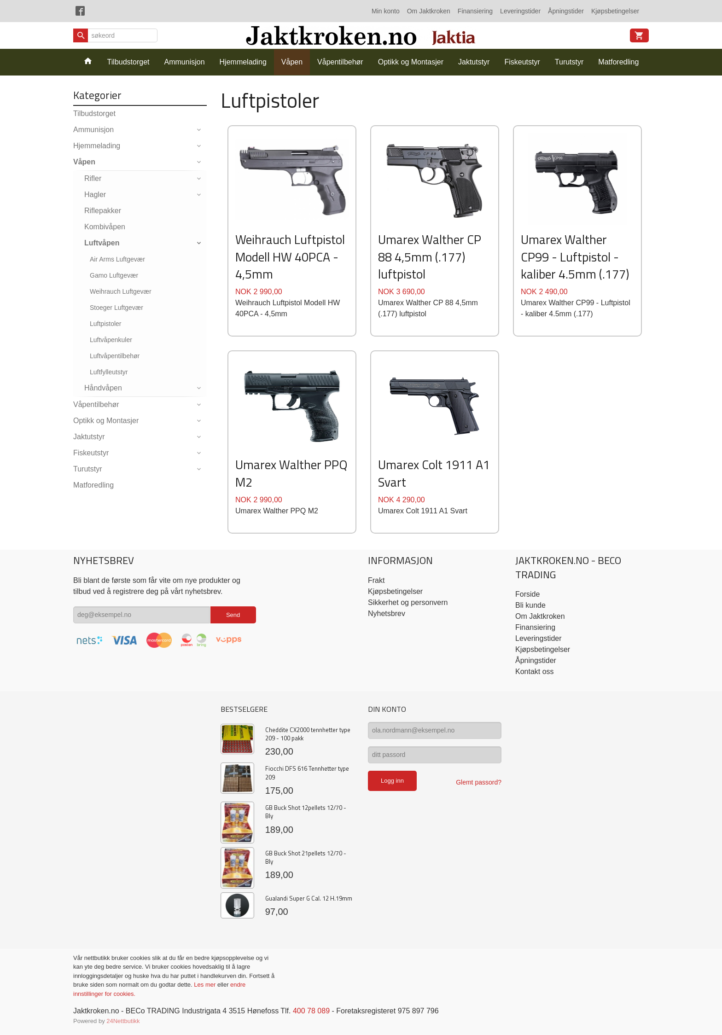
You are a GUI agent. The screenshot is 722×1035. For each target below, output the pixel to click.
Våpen (292, 62)
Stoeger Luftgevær (116, 307)
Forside (527, 594)
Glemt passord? (478, 782)
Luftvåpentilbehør (115, 356)
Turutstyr (569, 62)
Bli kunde (530, 605)
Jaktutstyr (473, 62)
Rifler (92, 178)
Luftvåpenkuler (111, 339)
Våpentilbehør (340, 62)
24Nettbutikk (123, 1021)
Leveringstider (520, 11)
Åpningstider (566, 11)
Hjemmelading (243, 62)
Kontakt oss (534, 671)
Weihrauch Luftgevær (120, 291)
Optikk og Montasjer (410, 62)
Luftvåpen (101, 243)
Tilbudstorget (128, 62)
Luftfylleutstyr (109, 372)
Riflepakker (102, 211)
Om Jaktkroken (428, 11)
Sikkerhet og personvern (408, 602)
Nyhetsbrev (386, 613)
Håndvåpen (103, 388)
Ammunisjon (184, 62)
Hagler (95, 194)
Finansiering (475, 11)
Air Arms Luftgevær (117, 259)
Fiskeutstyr (522, 62)
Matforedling (618, 62)
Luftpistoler (105, 323)
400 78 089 (311, 1011)
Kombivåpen (104, 227)
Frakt (376, 580)
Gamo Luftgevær (114, 275)
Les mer (205, 984)
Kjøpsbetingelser (615, 11)
